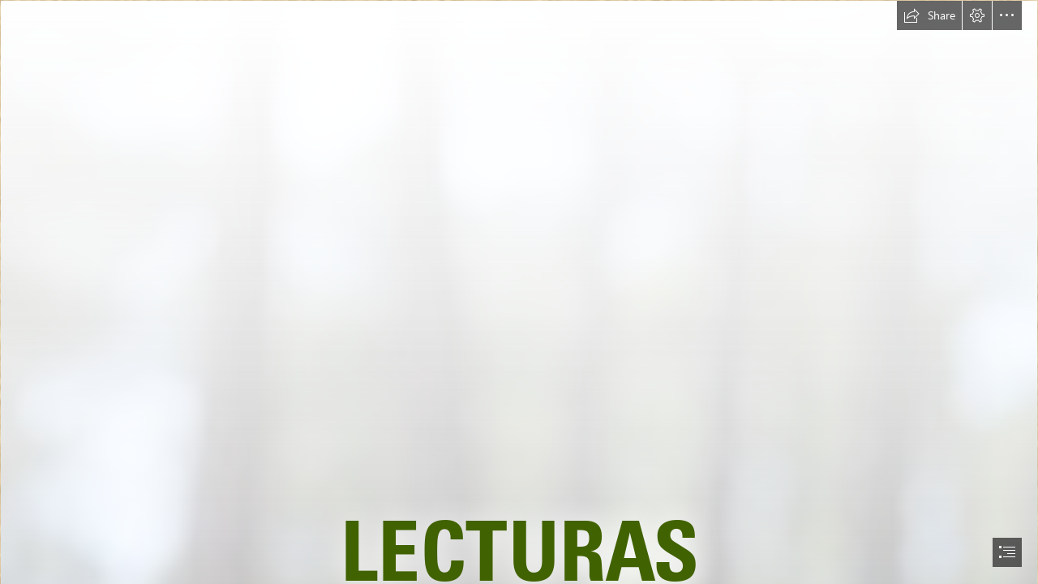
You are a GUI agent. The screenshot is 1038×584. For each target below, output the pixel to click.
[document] (519, 292)
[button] (929, 15)
